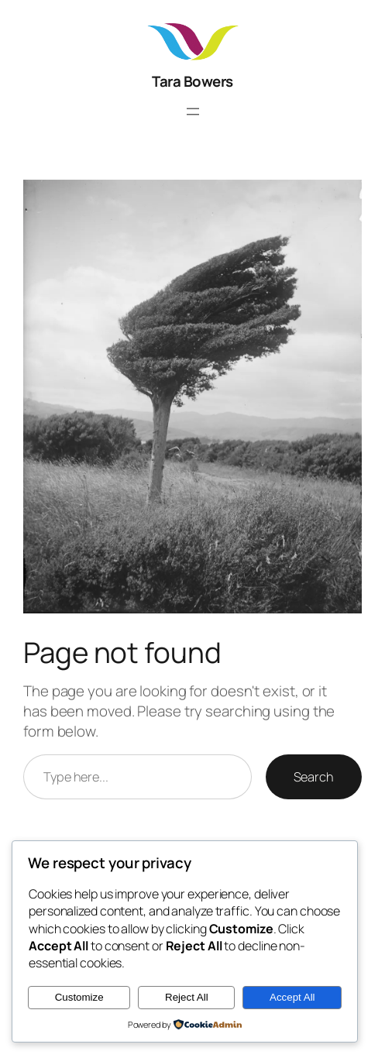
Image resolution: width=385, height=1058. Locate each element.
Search (314, 776)
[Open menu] (193, 111)
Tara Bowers (192, 81)
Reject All (186, 997)
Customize (79, 997)
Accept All (292, 997)
